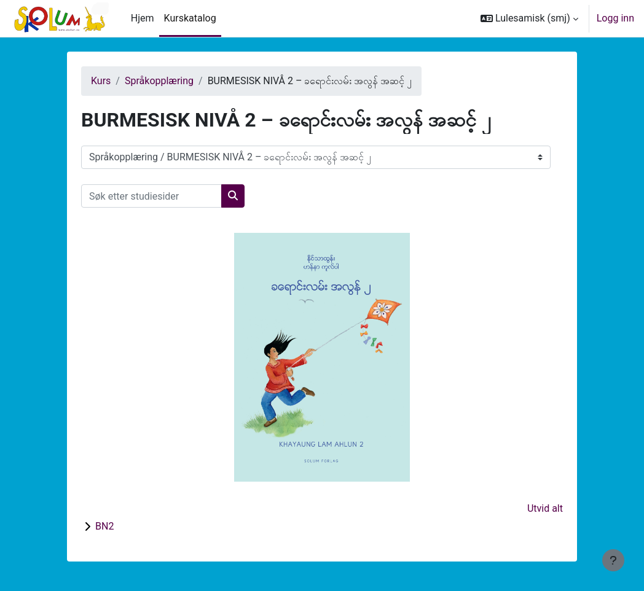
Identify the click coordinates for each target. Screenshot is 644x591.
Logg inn (615, 18)
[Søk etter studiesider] (151, 196)
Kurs (101, 81)
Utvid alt (545, 508)
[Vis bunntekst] (613, 560)
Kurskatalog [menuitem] (190, 18)
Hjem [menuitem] (142, 18)
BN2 (104, 526)
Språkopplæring (159, 81)
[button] (529, 18)
